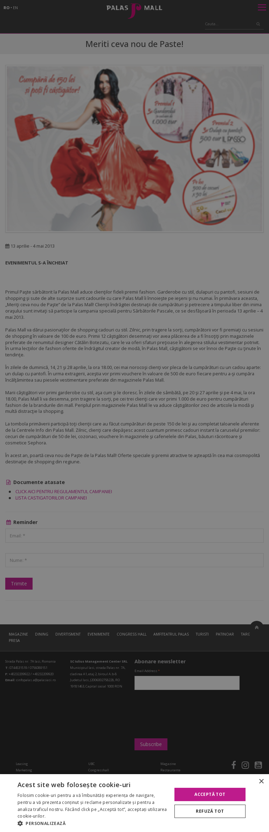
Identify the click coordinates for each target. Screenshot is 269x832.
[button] (92, 823)
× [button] (261, 781)
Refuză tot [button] (210, 811)
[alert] (134, 416)
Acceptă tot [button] (209, 794)
